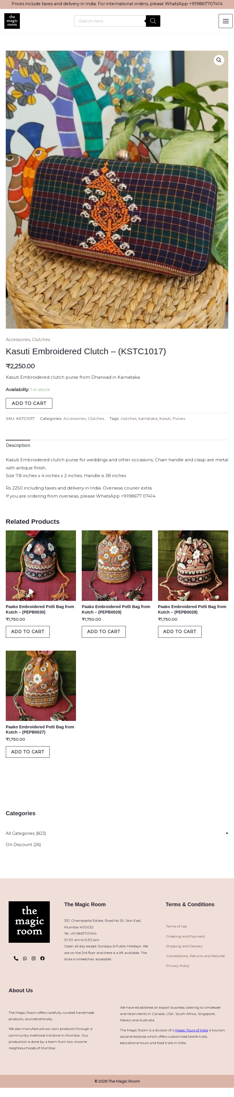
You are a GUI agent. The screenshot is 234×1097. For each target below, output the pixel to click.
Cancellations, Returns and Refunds (195, 965)
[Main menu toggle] (226, 21)
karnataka (151, 420)
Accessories (18, 341)
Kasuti (169, 420)
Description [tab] (18, 447)
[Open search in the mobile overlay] (117, 22)
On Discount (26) (24, 853)
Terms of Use (176, 935)
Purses (183, 420)
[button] (219, 62)
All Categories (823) (27, 842)
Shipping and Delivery (184, 955)
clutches (131, 420)
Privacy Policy (178, 975)
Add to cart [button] (31, 636)
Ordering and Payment (185, 945)
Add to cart (29, 404)
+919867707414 (205, 3)
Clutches (43, 341)
